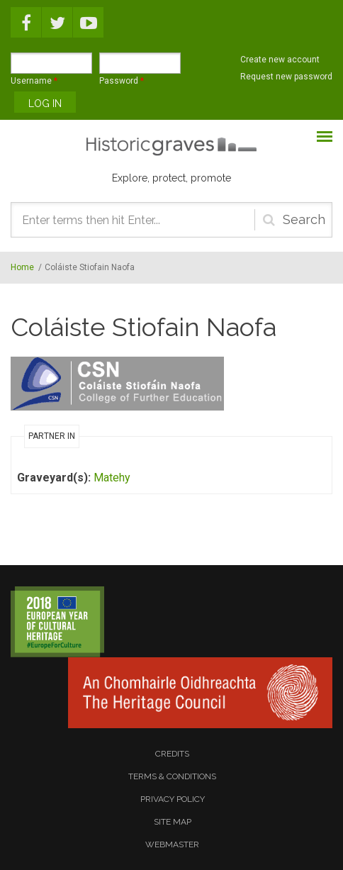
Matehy (112, 477)
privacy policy (172, 799)
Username (34, 81)
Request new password (286, 77)
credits (172, 753)
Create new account (280, 60)
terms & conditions (172, 776)
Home (22, 267)
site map (172, 822)
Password (121, 81)
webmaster (172, 844)
